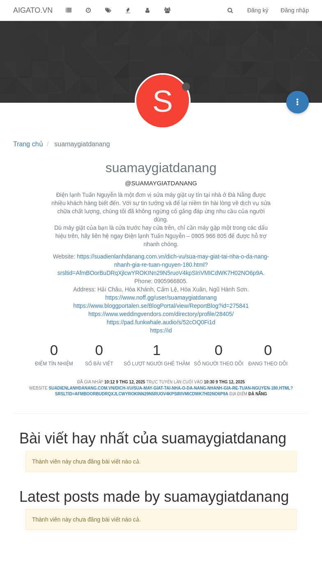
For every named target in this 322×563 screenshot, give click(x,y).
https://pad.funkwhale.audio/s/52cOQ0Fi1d (161, 322)
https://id (161, 330)
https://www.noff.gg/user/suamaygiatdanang (160, 297)
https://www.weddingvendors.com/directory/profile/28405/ (161, 314)
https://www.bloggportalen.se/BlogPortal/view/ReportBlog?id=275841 (161, 305)
